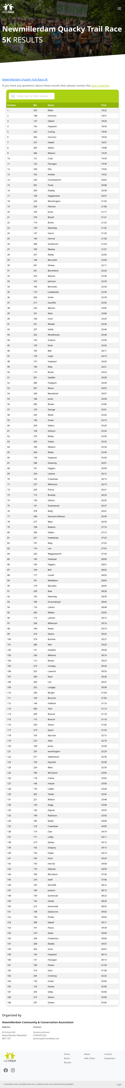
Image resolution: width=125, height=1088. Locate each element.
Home (67, 1054)
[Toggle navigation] (119, 8)
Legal (119, 1084)
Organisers (109, 1058)
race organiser (100, 85)
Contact (108, 1054)
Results (67, 1062)
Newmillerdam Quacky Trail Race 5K (25, 79)
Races (67, 1058)
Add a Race (89, 1058)
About (87, 1054)
